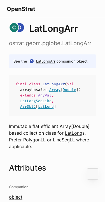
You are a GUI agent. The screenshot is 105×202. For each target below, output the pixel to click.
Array (54, 89)
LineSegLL (64, 140)
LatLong (46, 106)
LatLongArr (45, 61)
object (15, 197)
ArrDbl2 (28, 106)
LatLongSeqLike (36, 100)
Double (69, 89)
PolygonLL (34, 140)
